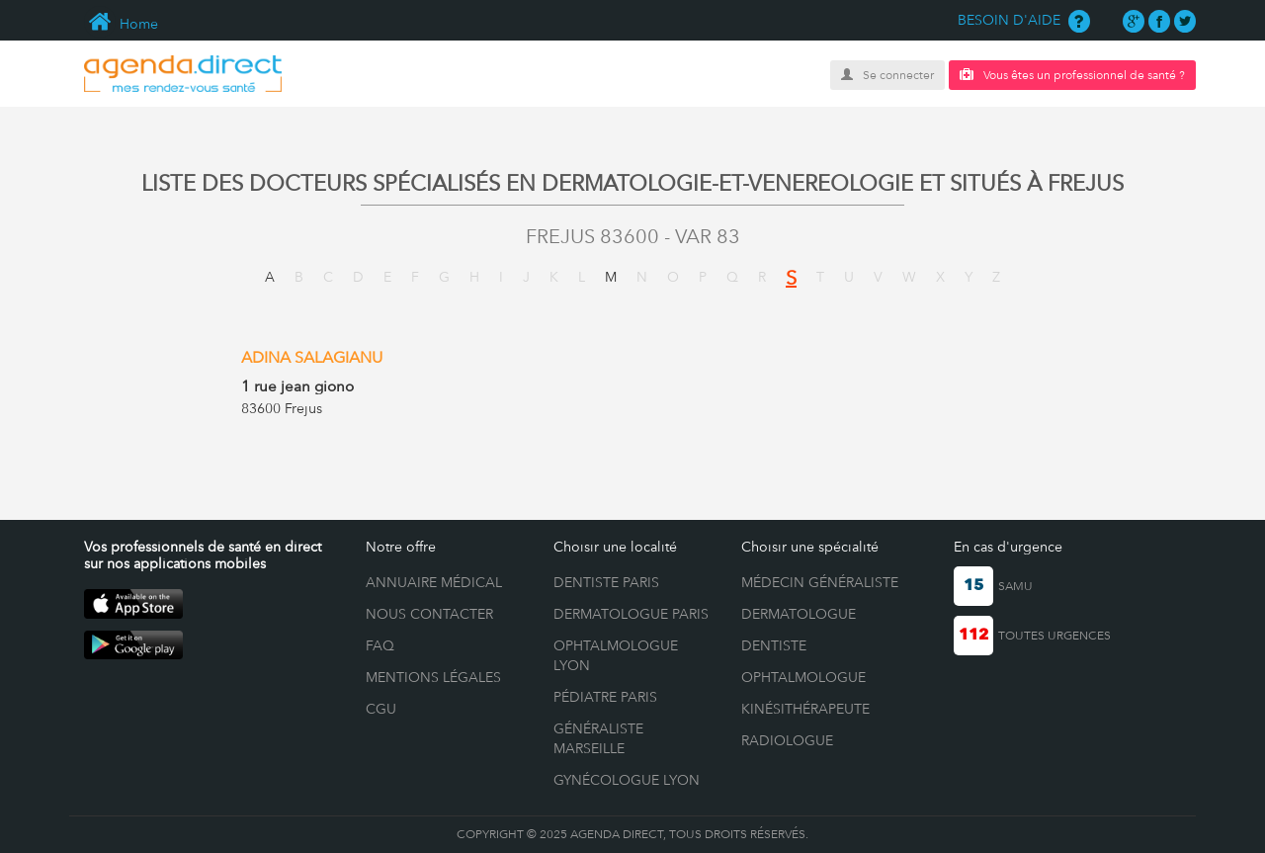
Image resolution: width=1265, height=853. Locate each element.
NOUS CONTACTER (429, 614)
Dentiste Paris (606, 582)
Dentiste (773, 645)
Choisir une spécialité (810, 546)
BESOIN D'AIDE (1024, 20)
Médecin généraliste (819, 582)
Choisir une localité (615, 546)
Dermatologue (798, 614)
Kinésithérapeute (805, 709)
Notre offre (401, 546)
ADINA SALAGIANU (311, 357)
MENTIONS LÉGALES (433, 677)
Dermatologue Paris (631, 614)
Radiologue (787, 740)
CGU (381, 709)
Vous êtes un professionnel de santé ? (1072, 74)
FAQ (380, 645)
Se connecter (887, 75)
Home (121, 24)
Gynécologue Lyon (626, 780)
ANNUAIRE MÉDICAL (434, 582)
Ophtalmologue (803, 677)
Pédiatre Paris (605, 697)
